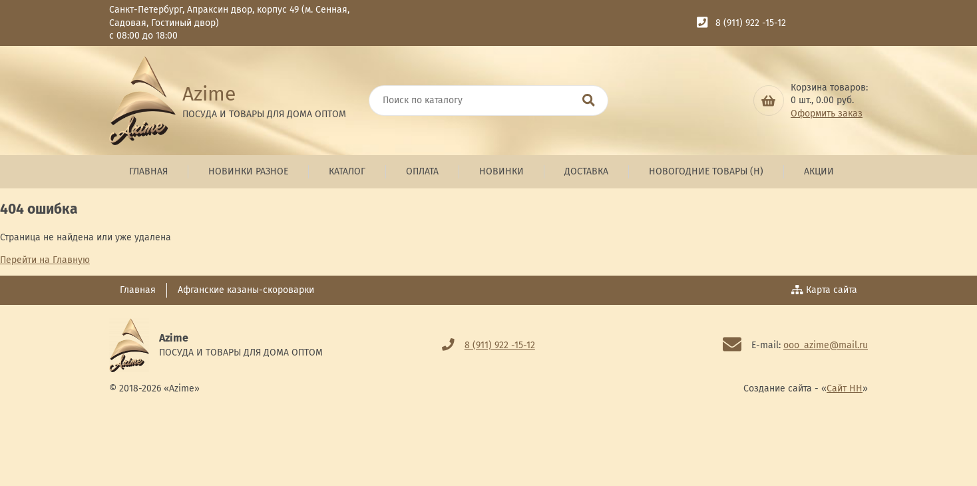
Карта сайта (824, 290)
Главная (148, 171)
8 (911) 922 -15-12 (750, 23)
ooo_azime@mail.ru (825, 345)
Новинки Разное (248, 171)
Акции (819, 171)
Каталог (347, 171)
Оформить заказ (827, 113)
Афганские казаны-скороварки (246, 290)
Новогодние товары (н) (706, 171)
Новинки (501, 171)
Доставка (586, 171)
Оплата (422, 171)
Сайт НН (845, 388)
